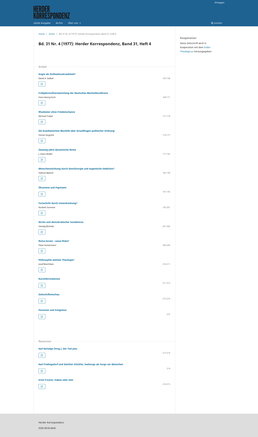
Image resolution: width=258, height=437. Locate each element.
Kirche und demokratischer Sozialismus (61, 222)
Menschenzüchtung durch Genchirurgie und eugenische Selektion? (77, 168)
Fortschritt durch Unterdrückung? (58, 203)
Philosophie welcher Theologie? (57, 259)
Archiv (59, 22)
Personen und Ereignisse (52, 310)
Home (42, 33)
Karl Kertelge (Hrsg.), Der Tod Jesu (58, 348)
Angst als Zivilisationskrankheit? (57, 74)
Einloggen (219, 2)
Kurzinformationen (49, 278)
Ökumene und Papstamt (52, 187)
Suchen (216, 22)
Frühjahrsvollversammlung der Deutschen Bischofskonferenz (73, 93)
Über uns (73, 22)
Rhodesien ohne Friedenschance (57, 111)
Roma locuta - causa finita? (54, 241)
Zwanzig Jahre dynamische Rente (57, 149)
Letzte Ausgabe (42, 22)
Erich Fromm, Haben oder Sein (56, 379)
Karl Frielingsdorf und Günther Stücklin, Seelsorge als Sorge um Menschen (81, 364)
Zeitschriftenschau (49, 294)
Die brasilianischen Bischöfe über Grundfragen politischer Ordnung (77, 130)
